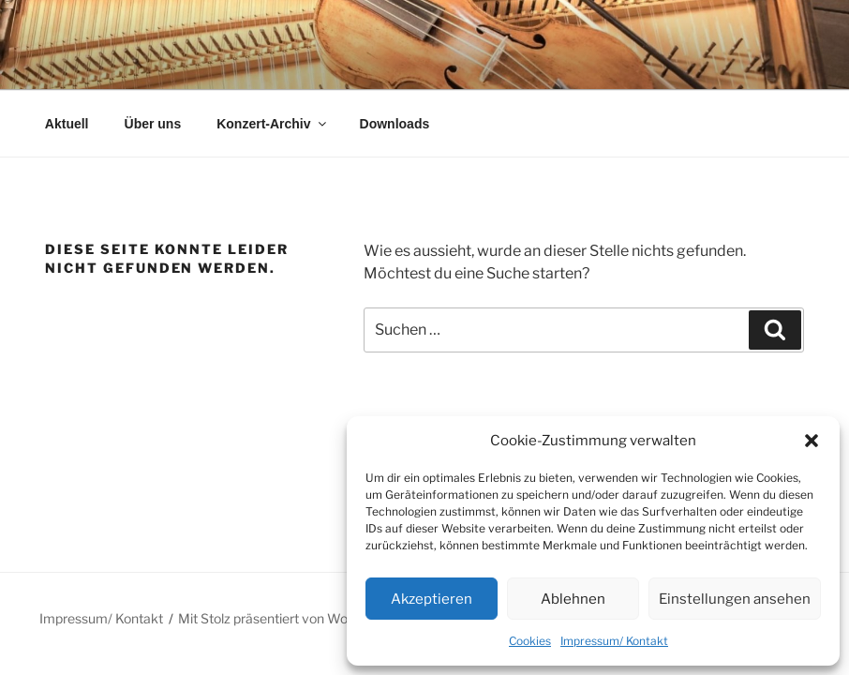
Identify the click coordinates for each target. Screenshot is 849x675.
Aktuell (67, 123)
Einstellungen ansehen (735, 599)
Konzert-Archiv (272, 123)
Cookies (530, 641)
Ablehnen (573, 599)
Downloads (395, 123)
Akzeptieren (431, 599)
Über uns (153, 123)
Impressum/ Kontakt (614, 641)
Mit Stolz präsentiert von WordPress (286, 618)
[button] (811, 440)
